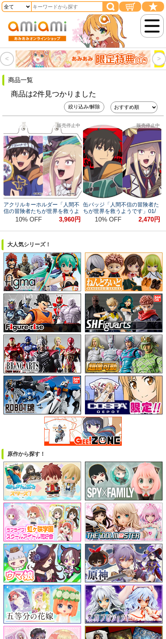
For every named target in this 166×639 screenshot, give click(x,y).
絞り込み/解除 (84, 107)
